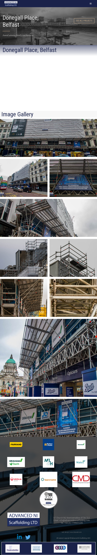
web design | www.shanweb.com (72, 532)
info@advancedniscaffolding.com (74, 520)
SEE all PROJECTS (84, 20)
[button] (90, 3)
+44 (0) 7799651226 (73, 522)
